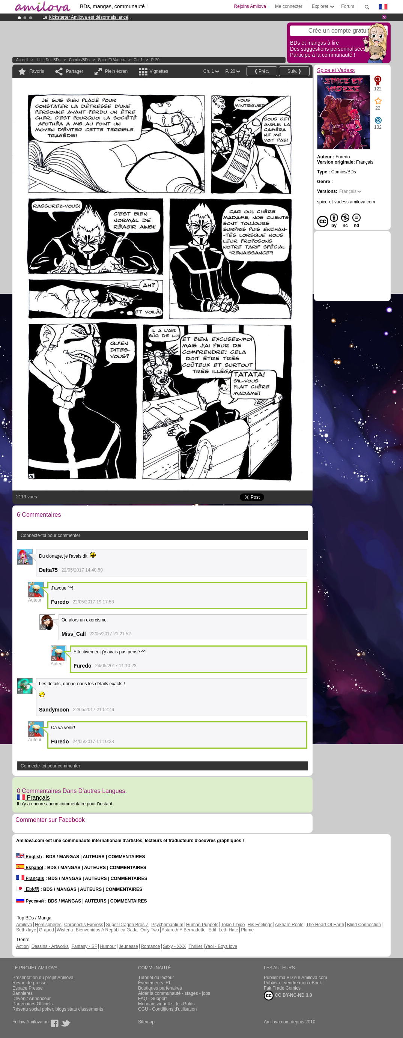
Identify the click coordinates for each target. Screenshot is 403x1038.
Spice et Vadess (111, 60)
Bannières (22, 993)
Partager (74, 71)
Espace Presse (27, 988)
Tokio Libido (233, 924)
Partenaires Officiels (32, 1003)
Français (33, 797)
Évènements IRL (154, 982)
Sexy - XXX (174, 946)
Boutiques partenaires (160, 988)
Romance (150, 946)
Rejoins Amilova (250, 6)
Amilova (24, 924)
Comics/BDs (79, 60)
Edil (212, 930)
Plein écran (116, 71)
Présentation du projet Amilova (43, 977)
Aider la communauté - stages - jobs (174, 993)
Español (29, 867)
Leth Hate (228, 930)
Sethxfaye (26, 930)
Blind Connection (364, 924)
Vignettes (158, 71)
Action (22, 946)
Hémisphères (48, 924)
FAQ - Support (152, 998)
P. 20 (155, 60)
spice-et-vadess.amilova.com (346, 202)
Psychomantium (167, 924)
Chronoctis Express (83, 924)
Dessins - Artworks (50, 946)
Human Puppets (202, 924)
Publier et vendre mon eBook (293, 982)
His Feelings (260, 924)
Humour (108, 946)
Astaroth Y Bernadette (183, 930)
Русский (30, 901)
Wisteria (65, 930)
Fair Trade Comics (282, 988)
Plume (247, 930)
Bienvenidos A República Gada (107, 930)
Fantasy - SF (84, 946)
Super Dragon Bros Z (127, 924)
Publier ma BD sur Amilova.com (295, 977)
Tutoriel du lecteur (156, 977)
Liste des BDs (48, 60)
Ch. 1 (138, 60)
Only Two (149, 930)
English (29, 856)
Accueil (22, 60)
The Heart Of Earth (325, 924)
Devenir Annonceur (31, 998)
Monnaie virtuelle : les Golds (166, 1003)
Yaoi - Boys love (221, 946)
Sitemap (146, 1021)
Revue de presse (29, 982)
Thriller (195, 946)
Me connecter (288, 6)
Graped (46, 930)
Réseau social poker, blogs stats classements (57, 1009)
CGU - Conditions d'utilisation (167, 1009)
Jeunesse (128, 946)
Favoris (36, 71)
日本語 (27, 889)
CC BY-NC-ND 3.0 (288, 995)
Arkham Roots (289, 924)
